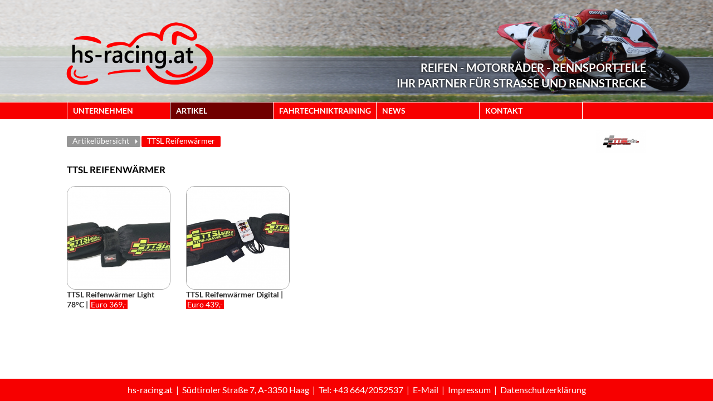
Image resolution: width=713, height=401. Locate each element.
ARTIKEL (191, 110)
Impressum (469, 389)
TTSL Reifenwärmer (181, 140)
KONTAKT (503, 110)
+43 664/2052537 (368, 389)
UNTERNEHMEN (103, 110)
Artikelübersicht (100, 140)
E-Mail (425, 389)
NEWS (394, 110)
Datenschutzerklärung (543, 389)
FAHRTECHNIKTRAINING (325, 110)
